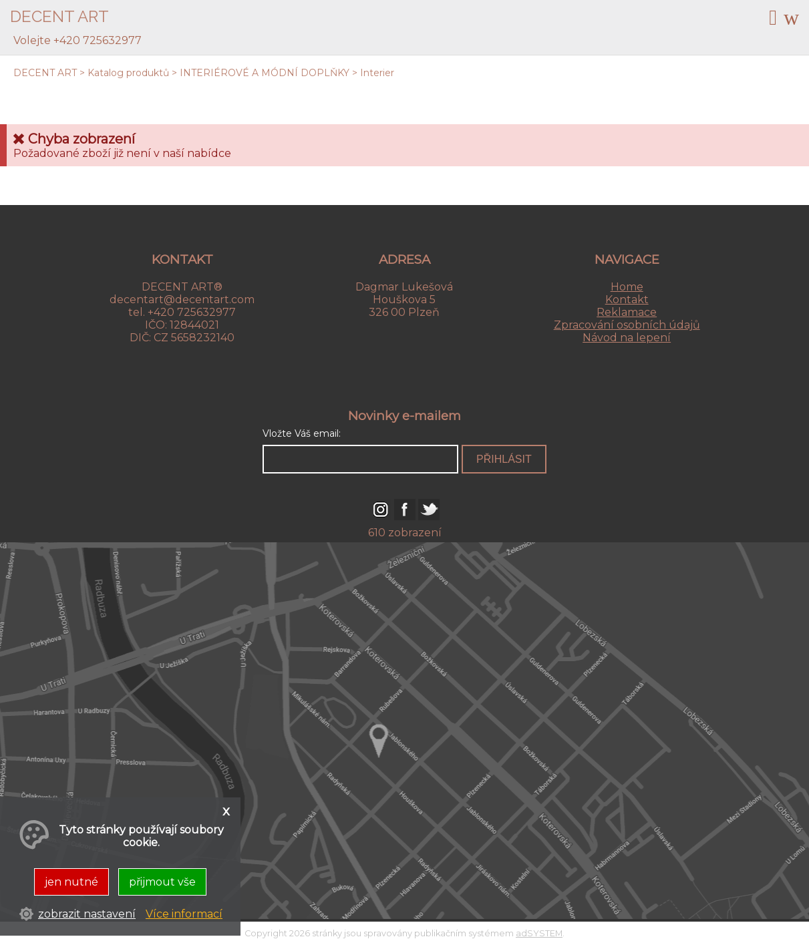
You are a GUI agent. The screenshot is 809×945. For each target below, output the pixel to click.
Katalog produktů (128, 73)
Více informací (184, 914)
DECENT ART (45, 73)
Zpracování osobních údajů (627, 325)
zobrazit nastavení (87, 914)
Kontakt (627, 299)
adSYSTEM (539, 933)
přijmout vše (162, 882)
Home (627, 286)
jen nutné (71, 882)
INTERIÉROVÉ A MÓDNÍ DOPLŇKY (264, 73)
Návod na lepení (627, 337)
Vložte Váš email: (302, 433)
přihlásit (504, 459)
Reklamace (627, 312)
